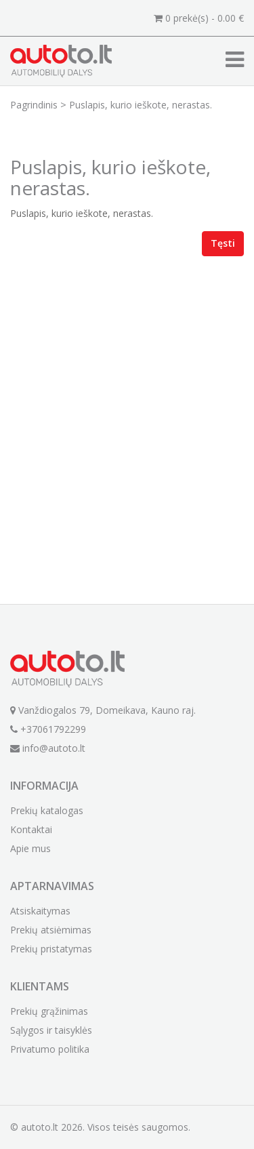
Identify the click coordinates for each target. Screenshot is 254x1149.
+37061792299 (48, 729)
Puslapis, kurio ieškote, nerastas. (140, 104)
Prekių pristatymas (51, 948)
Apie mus (30, 848)
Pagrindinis (34, 104)
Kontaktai (31, 829)
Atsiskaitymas (40, 910)
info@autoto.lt (47, 748)
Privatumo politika (49, 1049)
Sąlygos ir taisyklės (51, 1030)
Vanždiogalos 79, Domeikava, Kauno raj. (103, 710)
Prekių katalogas (46, 810)
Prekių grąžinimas (49, 1011)
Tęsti (223, 243)
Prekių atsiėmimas (50, 929)
